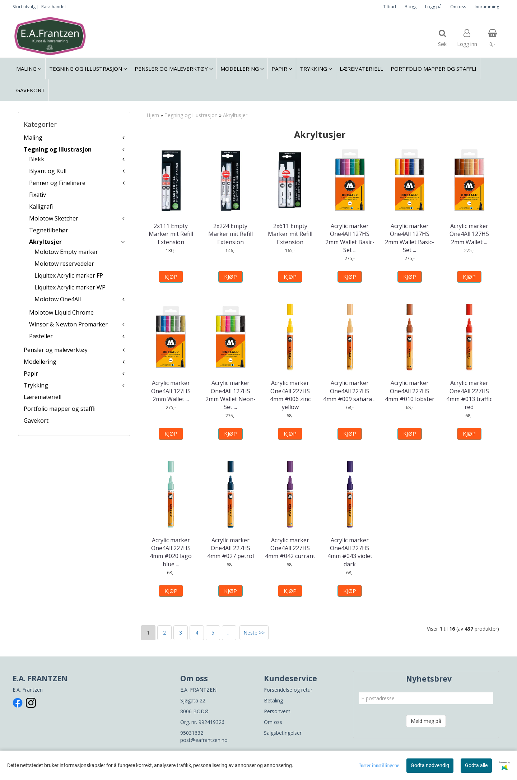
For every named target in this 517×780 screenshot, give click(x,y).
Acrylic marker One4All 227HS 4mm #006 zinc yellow (290, 395)
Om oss (458, 7)
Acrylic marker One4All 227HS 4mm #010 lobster (409, 391)
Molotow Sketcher (53, 218)
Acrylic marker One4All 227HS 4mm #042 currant (290, 548)
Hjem (152, 115)
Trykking (36, 385)
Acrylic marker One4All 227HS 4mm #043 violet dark (349, 552)
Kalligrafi (41, 206)
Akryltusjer (45, 242)
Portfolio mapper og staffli (60, 409)
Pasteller (41, 336)
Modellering (40, 362)
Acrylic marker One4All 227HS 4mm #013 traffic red (469, 395)
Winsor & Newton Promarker (68, 324)
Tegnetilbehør (48, 230)
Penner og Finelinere (57, 183)
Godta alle (476, 765)
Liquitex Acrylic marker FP (68, 275)
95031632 (191, 732)
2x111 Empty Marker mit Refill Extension (171, 234)
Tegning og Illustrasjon (58, 149)
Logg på (433, 7)
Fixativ (37, 195)
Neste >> (254, 632)
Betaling (273, 700)
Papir (31, 373)
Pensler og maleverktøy (56, 350)
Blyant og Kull (47, 171)
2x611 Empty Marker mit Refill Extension (290, 234)
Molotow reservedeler (64, 264)
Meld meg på (426, 721)
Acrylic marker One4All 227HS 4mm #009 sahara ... (350, 391)
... (228, 632)
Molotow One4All (57, 299)
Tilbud (389, 7)
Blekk (36, 159)
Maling (33, 137)
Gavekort (36, 420)
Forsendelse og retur (288, 689)
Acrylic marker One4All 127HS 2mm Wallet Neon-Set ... (230, 395)
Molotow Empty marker (66, 252)
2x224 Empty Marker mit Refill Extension (230, 234)
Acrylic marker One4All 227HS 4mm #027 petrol (230, 548)
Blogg (410, 7)
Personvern (277, 711)
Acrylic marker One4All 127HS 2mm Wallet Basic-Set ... (349, 238)
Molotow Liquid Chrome (61, 312)
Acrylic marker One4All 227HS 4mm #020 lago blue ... (171, 552)
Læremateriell (42, 397)
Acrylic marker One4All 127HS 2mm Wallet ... (469, 234)
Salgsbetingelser (283, 732)
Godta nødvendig (430, 765)
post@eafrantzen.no (204, 740)
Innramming (487, 7)
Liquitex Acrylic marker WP (70, 287)
